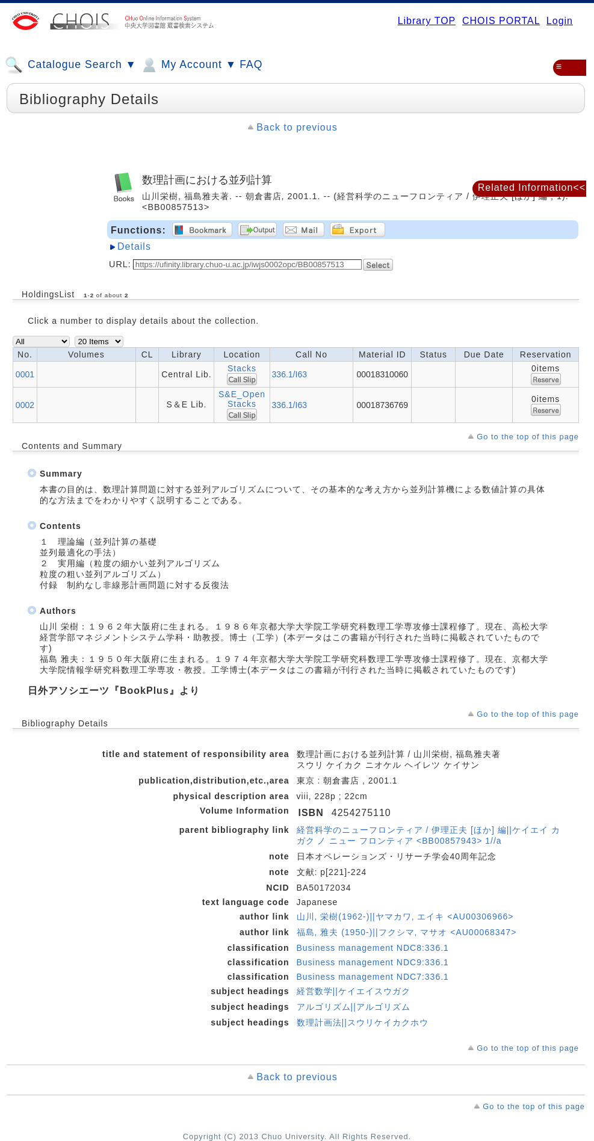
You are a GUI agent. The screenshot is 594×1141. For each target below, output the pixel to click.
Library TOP (427, 21)
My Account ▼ (188, 65)
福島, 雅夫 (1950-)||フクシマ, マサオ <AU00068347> (407, 932)
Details (134, 246)
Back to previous (296, 127)
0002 (25, 405)
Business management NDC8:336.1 (373, 948)
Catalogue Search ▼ (71, 65)
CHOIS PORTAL (501, 21)
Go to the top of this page (528, 436)
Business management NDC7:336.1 (373, 977)
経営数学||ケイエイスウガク (353, 991)
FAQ (251, 64)
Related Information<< (532, 187)
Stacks (241, 368)
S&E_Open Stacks (241, 399)
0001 (25, 374)
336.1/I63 (289, 374)
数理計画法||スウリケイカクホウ (362, 1022)
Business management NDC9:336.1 (373, 962)
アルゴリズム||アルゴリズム (353, 1007)
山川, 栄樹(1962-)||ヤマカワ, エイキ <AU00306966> (405, 916)
